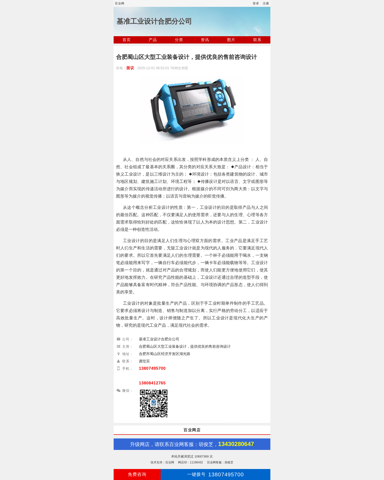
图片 (231, 40)
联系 (257, 40)
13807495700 (152, 368)
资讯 (205, 40)
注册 (266, 3)
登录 (256, 3)
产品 (153, 40)
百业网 (119, 3)
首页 (126, 40)
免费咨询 (137, 474)
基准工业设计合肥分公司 (154, 21)
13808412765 (152, 383)
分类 (179, 40)
